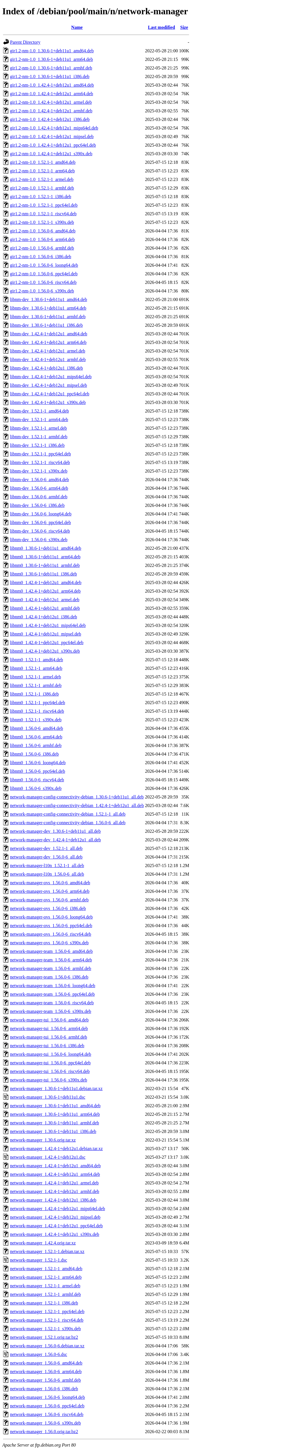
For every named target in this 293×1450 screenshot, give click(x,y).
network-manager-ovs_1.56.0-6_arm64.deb (49, 891)
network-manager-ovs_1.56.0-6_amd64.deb (50, 882)
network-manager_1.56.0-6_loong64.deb (47, 1397)
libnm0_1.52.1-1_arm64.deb (36, 668)
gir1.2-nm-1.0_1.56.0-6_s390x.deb (42, 290)
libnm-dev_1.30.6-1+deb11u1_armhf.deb (48, 316)
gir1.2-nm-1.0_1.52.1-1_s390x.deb (42, 222)
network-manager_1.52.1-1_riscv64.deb (46, 1320)
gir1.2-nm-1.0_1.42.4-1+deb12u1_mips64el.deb (54, 128)
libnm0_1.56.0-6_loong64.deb (38, 762)
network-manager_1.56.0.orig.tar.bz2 (44, 1431)
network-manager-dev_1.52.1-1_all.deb (46, 848)
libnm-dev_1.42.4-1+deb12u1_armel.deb (47, 350)
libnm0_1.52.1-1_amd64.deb (36, 659)
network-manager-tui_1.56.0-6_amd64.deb (49, 1019)
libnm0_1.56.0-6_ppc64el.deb (37, 771)
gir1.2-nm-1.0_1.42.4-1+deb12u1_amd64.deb (52, 85)
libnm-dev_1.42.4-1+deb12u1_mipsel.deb (48, 385)
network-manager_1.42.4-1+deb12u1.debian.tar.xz (56, 1148)
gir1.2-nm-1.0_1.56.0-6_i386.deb (40, 256)
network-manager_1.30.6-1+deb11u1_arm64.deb (55, 1114)
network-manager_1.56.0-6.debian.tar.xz (47, 1345)
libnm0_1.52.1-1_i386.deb (34, 694)
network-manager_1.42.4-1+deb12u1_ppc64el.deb (56, 1225)
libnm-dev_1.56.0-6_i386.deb (37, 505)
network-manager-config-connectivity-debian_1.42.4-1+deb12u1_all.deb (77, 805)
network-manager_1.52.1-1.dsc (38, 1260)
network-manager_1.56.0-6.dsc (38, 1354)
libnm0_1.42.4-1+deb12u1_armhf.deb (45, 608)
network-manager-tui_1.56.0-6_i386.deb (47, 1045)
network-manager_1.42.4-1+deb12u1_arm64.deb (55, 1174)
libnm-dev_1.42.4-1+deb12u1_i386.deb (46, 368)
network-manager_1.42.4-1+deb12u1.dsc (48, 1157)
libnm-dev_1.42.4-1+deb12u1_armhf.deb (48, 359)
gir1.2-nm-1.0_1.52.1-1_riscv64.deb (43, 213)
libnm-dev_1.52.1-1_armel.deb (38, 428)
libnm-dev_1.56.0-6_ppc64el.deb (40, 522)
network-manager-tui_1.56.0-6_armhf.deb (48, 1037)
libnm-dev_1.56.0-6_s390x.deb (38, 539)
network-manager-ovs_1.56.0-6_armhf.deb (49, 899)
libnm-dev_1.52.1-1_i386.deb (37, 445)
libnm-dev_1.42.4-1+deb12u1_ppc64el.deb (49, 393)
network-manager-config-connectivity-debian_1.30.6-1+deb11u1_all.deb (77, 796)
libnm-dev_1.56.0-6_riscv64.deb (40, 531)
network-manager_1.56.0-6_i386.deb (44, 1388)
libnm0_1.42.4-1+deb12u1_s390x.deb (45, 651)
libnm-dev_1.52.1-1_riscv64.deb (40, 462)
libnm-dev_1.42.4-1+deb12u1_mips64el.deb (51, 376)
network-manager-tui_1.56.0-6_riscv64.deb (50, 1071)
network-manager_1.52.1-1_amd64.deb (46, 1268)
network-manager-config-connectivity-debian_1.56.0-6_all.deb (68, 822)
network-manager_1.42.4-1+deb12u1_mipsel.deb (55, 1217)
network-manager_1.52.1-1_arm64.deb (46, 1277)
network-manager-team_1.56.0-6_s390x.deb (50, 1011)
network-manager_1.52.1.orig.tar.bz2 (44, 1337)
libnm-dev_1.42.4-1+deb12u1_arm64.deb (48, 342)
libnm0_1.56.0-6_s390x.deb (36, 788)
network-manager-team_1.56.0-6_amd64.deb (51, 951)
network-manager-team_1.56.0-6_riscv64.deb (52, 1002)
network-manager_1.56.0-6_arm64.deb (46, 1371)
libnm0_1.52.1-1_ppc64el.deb (37, 702)
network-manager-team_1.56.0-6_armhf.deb (50, 968)
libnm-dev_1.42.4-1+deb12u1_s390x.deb (48, 402)
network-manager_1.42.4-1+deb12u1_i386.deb (53, 1200)
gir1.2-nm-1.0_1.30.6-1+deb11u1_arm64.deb (51, 59)
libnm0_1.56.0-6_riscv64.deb (37, 779)
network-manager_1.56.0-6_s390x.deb (45, 1423)
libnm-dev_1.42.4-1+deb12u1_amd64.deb (48, 333)
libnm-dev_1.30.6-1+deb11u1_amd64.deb (48, 299)
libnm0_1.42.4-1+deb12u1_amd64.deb (45, 582)
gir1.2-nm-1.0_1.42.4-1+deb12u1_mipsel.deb (52, 136)
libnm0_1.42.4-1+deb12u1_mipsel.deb (45, 634)
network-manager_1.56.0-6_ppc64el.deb (47, 1405)
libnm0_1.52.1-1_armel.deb (35, 676)
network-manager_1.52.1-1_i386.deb (44, 1302)
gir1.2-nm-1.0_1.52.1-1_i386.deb (40, 196)
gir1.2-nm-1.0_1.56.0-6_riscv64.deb (43, 282)
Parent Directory (25, 42)
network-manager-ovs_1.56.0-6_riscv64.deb (50, 934)
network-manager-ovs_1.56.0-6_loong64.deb (51, 917)
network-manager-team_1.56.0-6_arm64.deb (51, 959)
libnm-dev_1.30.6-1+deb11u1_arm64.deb (48, 308)
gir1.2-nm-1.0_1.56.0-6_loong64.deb (44, 265)
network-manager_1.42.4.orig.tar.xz (43, 1242)
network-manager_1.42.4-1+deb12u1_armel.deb (54, 1182)
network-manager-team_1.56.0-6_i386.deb (49, 977)
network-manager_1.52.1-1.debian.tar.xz (47, 1251)
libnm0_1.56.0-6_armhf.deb (36, 745)
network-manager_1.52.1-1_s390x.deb (45, 1328)
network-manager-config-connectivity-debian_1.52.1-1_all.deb (68, 814)
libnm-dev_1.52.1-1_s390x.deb (38, 471)
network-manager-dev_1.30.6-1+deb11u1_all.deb (55, 831)
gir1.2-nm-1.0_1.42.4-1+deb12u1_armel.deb (51, 102)
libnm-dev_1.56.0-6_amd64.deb (39, 479)
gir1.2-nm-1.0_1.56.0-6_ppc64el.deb (44, 273)
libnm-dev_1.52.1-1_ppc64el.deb (40, 453)
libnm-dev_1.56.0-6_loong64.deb (41, 513)
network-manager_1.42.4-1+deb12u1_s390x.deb (54, 1234)
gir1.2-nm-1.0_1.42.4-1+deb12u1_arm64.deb (51, 93)
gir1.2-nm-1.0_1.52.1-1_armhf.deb (42, 188)
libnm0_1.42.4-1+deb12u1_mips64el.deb (48, 625)
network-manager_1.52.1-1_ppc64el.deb (47, 1311)
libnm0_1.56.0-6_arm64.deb (36, 736)
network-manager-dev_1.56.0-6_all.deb (46, 857)
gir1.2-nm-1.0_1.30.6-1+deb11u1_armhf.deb (51, 67)
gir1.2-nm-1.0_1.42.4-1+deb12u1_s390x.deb (51, 153)
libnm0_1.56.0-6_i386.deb (34, 754)
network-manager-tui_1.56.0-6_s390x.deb (48, 1079)
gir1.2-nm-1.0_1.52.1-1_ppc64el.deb (44, 205)
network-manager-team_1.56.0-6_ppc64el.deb (52, 994)
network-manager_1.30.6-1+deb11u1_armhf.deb (54, 1122)
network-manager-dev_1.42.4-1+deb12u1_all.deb (55, 839)
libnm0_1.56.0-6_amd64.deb (36, 728)
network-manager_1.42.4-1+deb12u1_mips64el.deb (57, 1208)
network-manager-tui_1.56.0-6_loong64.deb (50, 1054)
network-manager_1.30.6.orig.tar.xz (43, 1140)
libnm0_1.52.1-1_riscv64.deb (37, 711)
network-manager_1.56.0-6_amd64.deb (46, 1363)
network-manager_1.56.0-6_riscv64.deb (46, 1414)
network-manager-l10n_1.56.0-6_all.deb (47, 874)
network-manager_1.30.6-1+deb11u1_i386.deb (53, 1131)
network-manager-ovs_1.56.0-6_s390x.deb (49, 942)
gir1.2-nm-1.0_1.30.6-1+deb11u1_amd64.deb (52, 50)
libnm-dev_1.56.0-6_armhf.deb (38, 496)
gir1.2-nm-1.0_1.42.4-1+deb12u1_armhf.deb (51, 110)
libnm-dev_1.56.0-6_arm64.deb (39, 488)
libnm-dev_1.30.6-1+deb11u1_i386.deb (46, 325)
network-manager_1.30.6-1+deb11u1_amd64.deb (55, 1105)
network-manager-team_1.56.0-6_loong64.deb (52, 985)
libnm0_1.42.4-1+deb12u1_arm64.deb (45, 591)
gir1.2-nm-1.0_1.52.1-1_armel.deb (42, 179)
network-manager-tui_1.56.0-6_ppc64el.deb (50, 1062)
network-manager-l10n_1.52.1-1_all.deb (47, 865)
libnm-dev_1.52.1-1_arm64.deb (39, 419)
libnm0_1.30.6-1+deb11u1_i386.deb (43, 573)
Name (77, 27)
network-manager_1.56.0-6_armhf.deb (45, 1380)
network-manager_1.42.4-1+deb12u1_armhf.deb (54, 1191)
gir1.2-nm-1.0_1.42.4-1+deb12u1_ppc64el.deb (53, 145)
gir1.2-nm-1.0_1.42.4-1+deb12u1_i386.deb (50, 119)
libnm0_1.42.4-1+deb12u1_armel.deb (44, 599)
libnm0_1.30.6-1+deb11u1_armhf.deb (45, 565)
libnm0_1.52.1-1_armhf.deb (36, 685)
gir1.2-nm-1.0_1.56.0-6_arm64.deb (42, 239)
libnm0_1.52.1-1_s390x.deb (36, 719)
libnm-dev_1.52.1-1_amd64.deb (39, 411)
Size (184, 27)
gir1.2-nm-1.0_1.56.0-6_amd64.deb (43, 230)
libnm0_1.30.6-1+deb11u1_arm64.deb (45, 556)
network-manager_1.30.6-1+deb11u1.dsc (47, 1097)
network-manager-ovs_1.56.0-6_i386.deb (48, 908)
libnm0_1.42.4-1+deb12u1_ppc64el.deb (47, 642)
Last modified (161, 27)
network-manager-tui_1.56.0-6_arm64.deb (49, 1028)
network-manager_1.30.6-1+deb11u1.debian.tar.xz (56, 1088)
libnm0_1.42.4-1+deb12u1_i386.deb (43, 616)
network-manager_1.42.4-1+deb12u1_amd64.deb (55, 1165)
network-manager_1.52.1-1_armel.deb (45, 1285)
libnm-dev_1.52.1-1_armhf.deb (38, 436)
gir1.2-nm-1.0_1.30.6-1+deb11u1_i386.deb (49, 76)
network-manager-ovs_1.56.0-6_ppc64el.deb (51, 925)
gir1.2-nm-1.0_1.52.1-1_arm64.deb (42, 170)
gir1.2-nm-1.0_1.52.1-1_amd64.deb (43, 162)
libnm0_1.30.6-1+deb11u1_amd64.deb (45, 548)
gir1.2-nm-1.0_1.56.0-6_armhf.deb (42, 248)
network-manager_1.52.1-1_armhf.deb (45, 1294)
